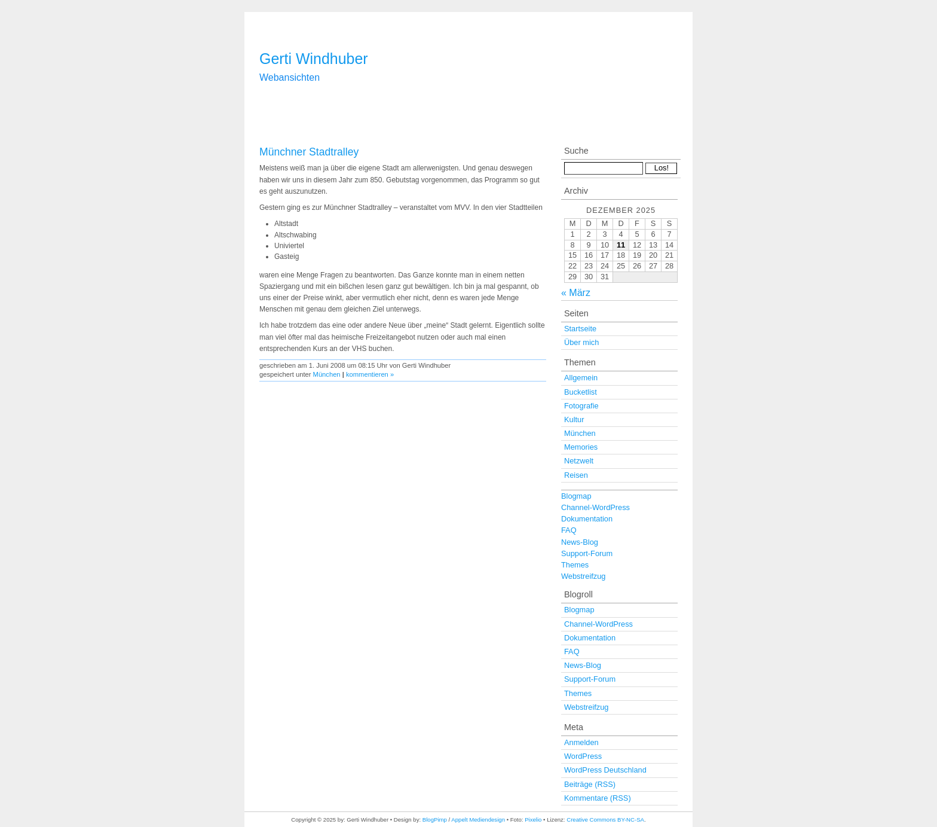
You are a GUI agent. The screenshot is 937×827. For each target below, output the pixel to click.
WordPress (583, 756)
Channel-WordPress (595, 507)
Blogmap (576, 496)
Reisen (576, 475)
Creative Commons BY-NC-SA (605, 819)
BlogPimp (434, 819)
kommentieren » (370, 374)
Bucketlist (580, 391)
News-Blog (579, 542)
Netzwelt (578, 460)
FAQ (569, 530)
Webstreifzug (583, 576)
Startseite (580, 328)
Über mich (581, 342)
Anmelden (581, 742)
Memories (581, 447)
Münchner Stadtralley (309, 152)
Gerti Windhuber (313, 58)
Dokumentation (587, 518)
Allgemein (581, 377)
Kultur (574, 419)
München (327, 374)
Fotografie (581, 405)
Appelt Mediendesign (478, 819)
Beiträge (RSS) (590, 784)
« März (575, 293)
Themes (575, 564)
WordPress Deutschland (605, 769)
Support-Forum (587, 553)
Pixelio (533, 819)
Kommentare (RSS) (597, 798)
